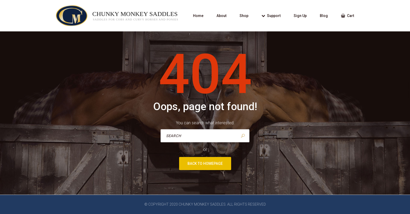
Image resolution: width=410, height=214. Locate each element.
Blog (324, 16)
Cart (347, 16)
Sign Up (300, 16)
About (221, 16)
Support (271, 16)
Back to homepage (205, 163)
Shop (244, 16)
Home (198, 16)
